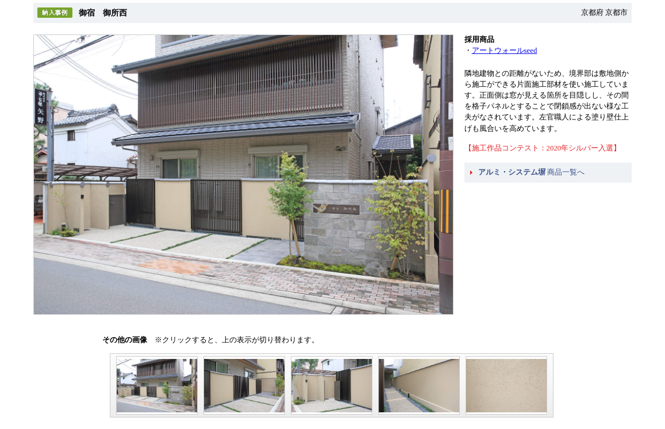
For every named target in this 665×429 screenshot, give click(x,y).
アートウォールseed (504, 51)
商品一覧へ (531, 172)
